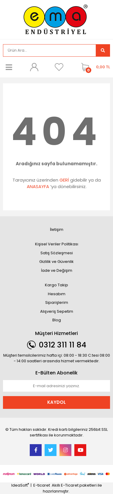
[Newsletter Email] (56, 386)
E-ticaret (41, 485)
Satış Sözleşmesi (56, 253)
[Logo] (56, 19)
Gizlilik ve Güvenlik (56, 261)
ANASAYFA (38, 186)
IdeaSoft (20, 485)
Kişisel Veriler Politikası (56, 244)
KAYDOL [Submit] (56, 402)
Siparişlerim (56, 302)
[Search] (49, 50)
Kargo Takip (56, 285)
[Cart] (94, 67)
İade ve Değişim (56, 270)
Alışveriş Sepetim (56, 311)
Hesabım (56, 294)
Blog (56, 320)
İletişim (56, 229)
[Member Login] (34, 67)
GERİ (64, 180)
